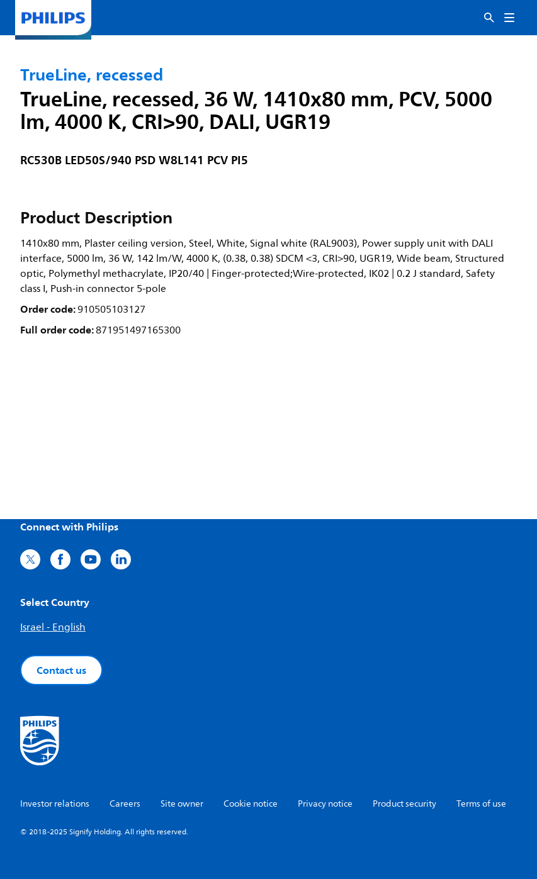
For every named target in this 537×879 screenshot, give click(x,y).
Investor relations (54, 804)
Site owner (182, 804)
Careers (125, 804)
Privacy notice (325, 804)
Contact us (61, 670)
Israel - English (53, 627)
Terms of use (481, 804)
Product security (404, 804)
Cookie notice (250, 804)
